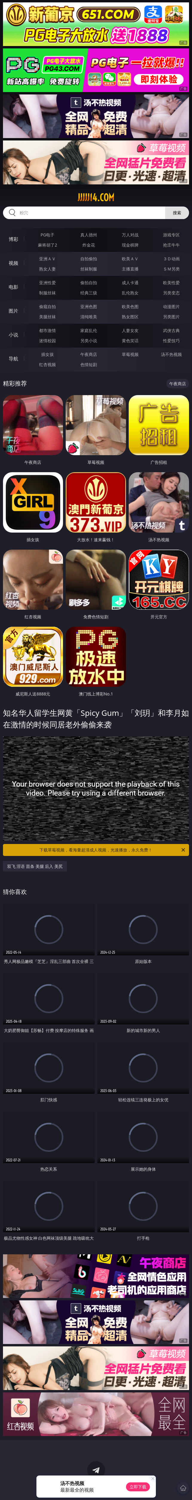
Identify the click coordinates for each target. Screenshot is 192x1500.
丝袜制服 (88, 269)
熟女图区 (130, 316)
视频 (13, 263)
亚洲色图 (88, 306)
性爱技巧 (171, 340)
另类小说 (88, 340)
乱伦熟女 (130, 293)
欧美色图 (130, 306)
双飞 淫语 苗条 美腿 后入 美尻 (35, 866)
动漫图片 (171, 306)
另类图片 (171, 316)
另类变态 (171, 293)
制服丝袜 (47, 293)
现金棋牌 (130, 245)
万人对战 (130, 235)
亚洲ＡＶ (47, 259)
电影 (13, 287)
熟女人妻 (47, 269)
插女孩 (47, 354)
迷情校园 (47, 340)
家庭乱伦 (88, 330)
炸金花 (88, 245)
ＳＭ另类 (171, 269)
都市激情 (47, 330)
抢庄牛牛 (171, 245)
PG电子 (48, 235)
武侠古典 (171, 330)
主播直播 (130, 269)
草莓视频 (130, 354)
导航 (13, 358)
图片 (13, 311)
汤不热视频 (171, 354)
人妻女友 (130, 330)
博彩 (13, 239)
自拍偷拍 (88, 259)
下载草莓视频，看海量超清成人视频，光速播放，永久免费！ (112, 850)
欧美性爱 (171, 282)
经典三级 (88, 293)
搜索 (177, 212)
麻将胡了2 (47, 245)
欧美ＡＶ (130, 259)
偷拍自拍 (88, 282)
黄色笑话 (130, 340)
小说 (13, 334)
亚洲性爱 (47, 282)
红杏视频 (47, 364)
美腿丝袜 (47, 316)
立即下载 (138, 1487)
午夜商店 (88, 354)
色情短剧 (88, 364)
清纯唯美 (88, 316)
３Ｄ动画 (171, 259)
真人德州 (88, 235)
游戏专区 (171, 235)
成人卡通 (130, 282)
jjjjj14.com (96, 198)
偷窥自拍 (47, 306)
